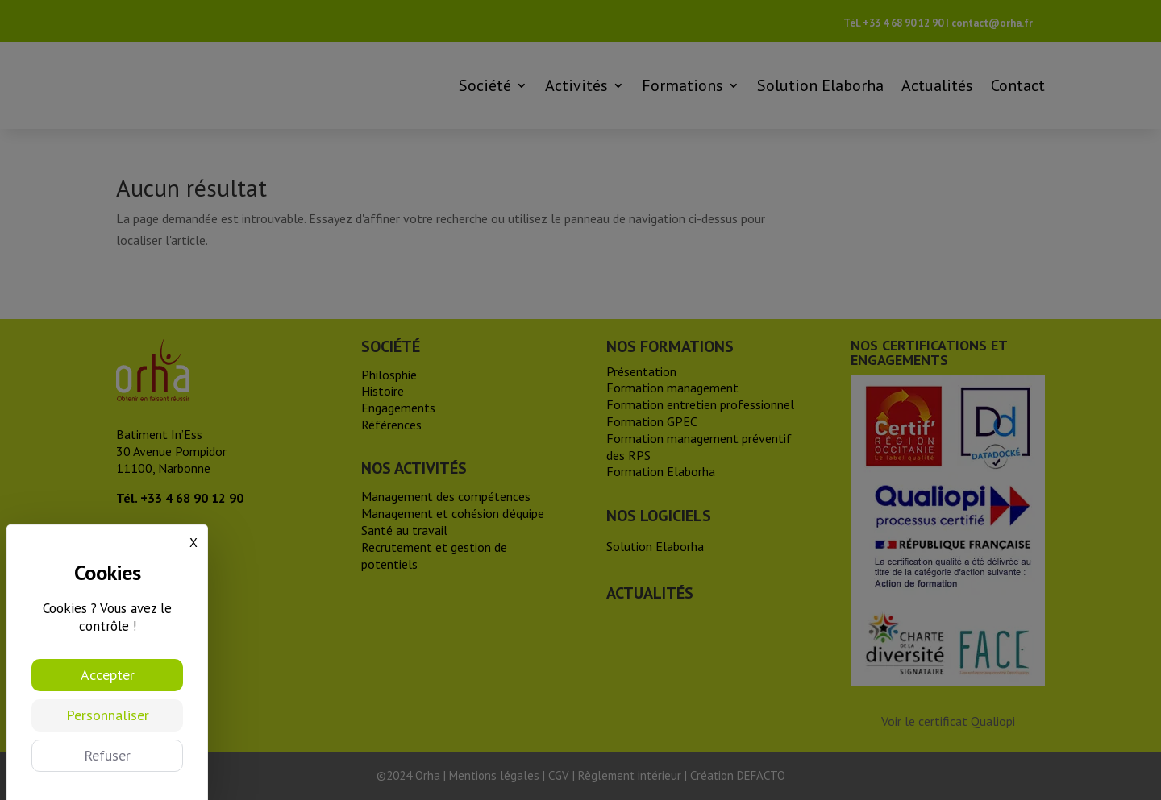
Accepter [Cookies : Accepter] (108, 674)
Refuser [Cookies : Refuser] (107, 755)
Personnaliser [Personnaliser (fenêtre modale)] (107, 715)
